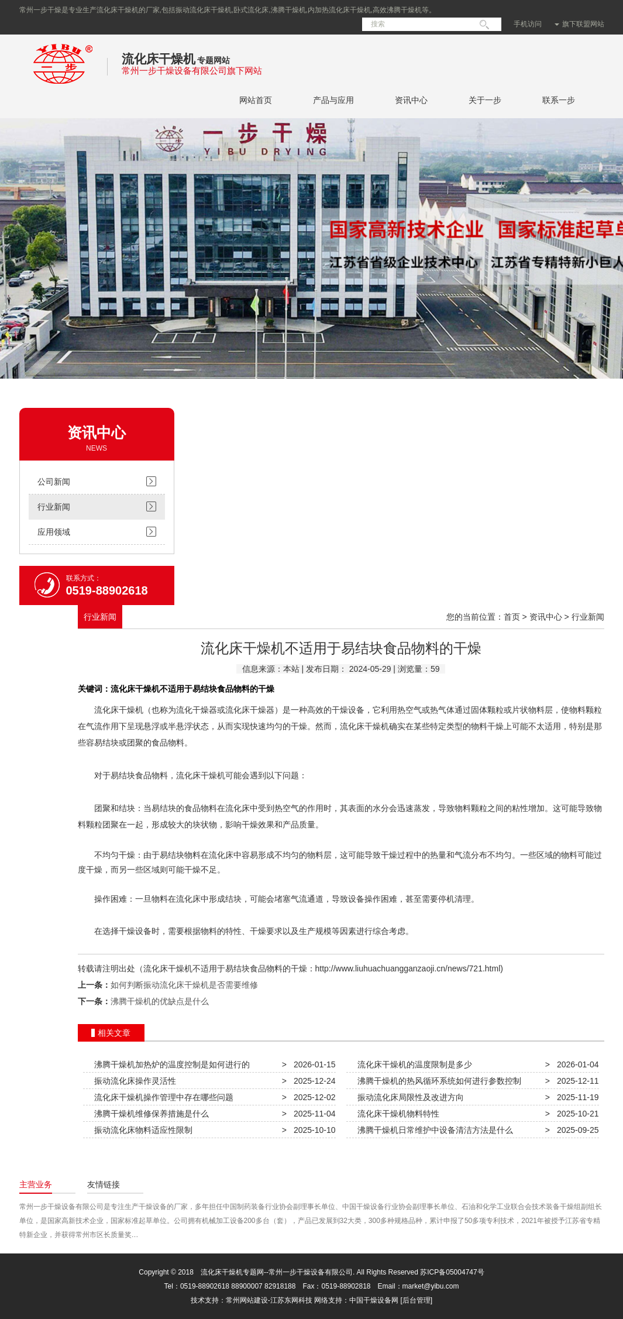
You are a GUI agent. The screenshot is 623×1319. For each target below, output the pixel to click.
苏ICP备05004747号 (452, 1272)
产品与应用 (333, 100)
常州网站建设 (247, 1300)
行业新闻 (53, 506)
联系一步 (558, 100)
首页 (512, 616)
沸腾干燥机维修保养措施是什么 (149, 1113)
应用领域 (53, 532)
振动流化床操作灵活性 (133, 1081)
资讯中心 (411, 100)
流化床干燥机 (158, 59)
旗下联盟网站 (579, 24)
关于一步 (485, 100)
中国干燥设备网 (373, 1300)
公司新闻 (53, 481)
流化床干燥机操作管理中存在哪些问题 (162, 1097)
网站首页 (255, 100)
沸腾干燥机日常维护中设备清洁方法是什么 (433, 1130)
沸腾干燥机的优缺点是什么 (160, 1001)
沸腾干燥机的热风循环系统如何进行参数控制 (437, 1081)
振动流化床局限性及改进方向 (408, 1097)
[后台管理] (417, 1300)
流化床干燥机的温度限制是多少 (413, 1064)
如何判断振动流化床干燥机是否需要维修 (184, 985)
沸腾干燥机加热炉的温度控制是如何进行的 (170, 1064)
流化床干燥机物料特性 (396, 1113)
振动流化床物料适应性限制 (141, 1130)
